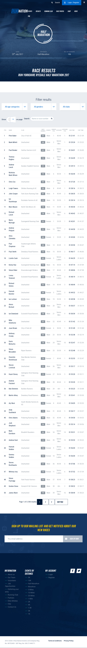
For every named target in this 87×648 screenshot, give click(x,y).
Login (50, 574)
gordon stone (13, 486)
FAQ (9, 604)
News (76, 11)
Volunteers (12, 581)
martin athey (13, 395)
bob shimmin (13, 389)
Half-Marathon (33, 584)
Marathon (32, 587)
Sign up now (71, 538)
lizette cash (13, 258)
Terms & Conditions (55, 641)
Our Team (11, 577)
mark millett (13, 142)
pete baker (12, 136)
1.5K (30, 608)
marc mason (13, 207)
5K (29, 577)
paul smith (12, 252)
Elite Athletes (13, 601)
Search (55, 2)
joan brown (13, 328)
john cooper (13, 194)
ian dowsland (13, 314)
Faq (29, 16)
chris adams (13, 418)
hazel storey (13, 374)
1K (29, 614)
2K (29, 602)
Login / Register (71, 2)
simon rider (13, 270)
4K (29, 605)
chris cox (12, 182)
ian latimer (13, 299)
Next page (61, 502)
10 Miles (31, 593)
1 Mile (30, 599)
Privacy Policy (68, 641)
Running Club (48, 11)
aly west (12, 403)
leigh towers (13, 188)
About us (11, 574)
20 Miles (31, 596)
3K (29, 611)
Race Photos (60, 11)
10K (29, 581)
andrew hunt (13, 440)
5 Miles (31, 590)
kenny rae (12, 265)
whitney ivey (13, 472)
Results (38, 11)
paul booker (13, 150)
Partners (11, 598)
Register (51, 577)
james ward (13, 493)
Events (30, 11)
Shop (69, 11)
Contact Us (12, 607)
